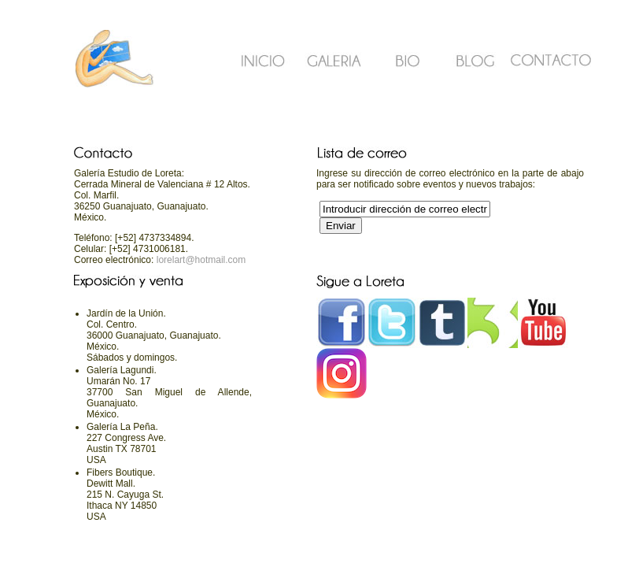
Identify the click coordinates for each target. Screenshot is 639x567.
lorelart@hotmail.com (199, 259)
